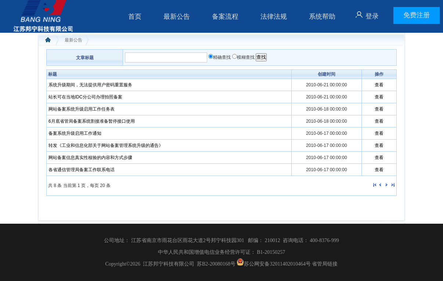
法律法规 (273, 16)
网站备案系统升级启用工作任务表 (81, 109)
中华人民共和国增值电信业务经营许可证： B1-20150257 (221, 252)
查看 (379, 84)
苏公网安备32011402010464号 (273, 264)
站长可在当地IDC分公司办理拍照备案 (85, 97)
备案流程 (225, 16)
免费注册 (416, 15)
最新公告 (176, 16)
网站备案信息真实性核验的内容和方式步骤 (90, 157)
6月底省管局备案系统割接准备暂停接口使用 (91, 121)
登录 (372, 16)
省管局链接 (325, 264)
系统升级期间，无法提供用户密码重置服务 (90, 84)
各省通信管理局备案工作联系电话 (81, 169)
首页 (134, 16)
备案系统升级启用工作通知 (74, 133)
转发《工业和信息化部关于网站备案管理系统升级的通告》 (105, 145)
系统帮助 (322, 16)
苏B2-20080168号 (216, 264)
